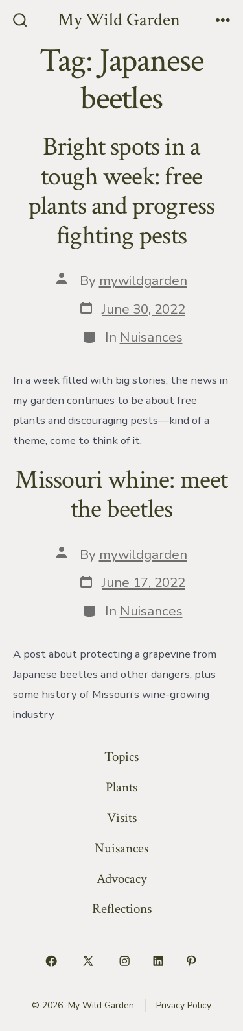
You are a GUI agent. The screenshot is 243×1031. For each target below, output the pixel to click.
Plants (121, 787)
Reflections (122, 908)
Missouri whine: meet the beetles (121, 495)
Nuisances (151, 337)
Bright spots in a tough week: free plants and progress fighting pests (122, 191)
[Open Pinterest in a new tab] (191, 960)
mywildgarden (143, 280)
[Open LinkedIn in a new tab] (158, 960)
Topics (121, 756)
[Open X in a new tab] (87, 960)
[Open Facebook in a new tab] (51, 960)
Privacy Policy (183, 1005)
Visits (122, 817)
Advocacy (121, 879)
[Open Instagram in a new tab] (125, 960)
